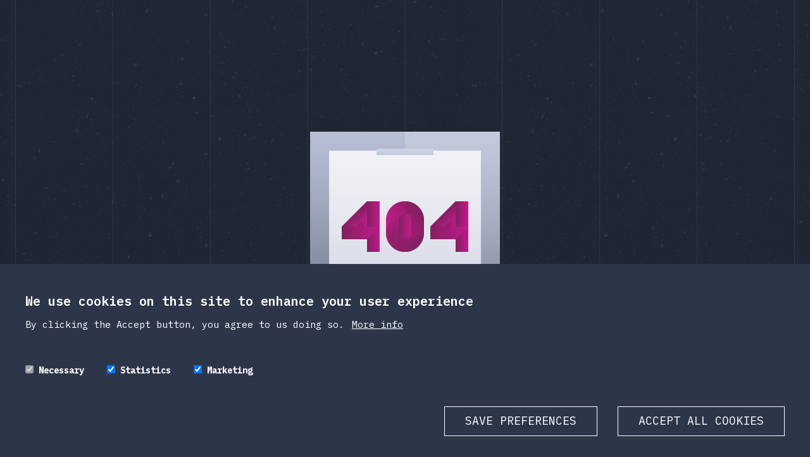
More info (377, 335)
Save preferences (520, 431)
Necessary (61, 381)
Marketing (229, 381)
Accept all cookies (701, 431)
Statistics (145, 381)
